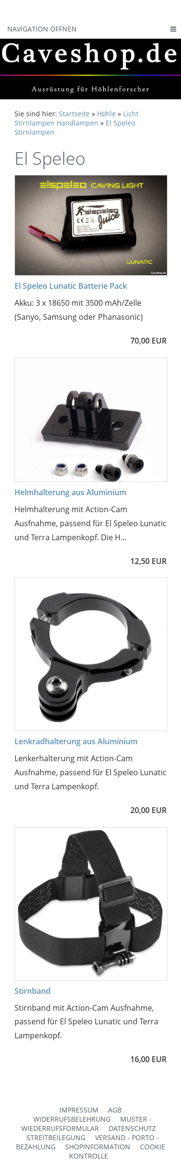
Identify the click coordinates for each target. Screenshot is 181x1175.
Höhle (106, 113)
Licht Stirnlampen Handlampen (76, 118)
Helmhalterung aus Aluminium (70, 492)
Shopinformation (97, 1146)
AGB (115, 1109)
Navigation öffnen (42, 28)
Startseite (74, 113)
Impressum (78, 1109)
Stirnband (32, 991)
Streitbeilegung (56, 1137)
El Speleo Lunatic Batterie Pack (70, 286)
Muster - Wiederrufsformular (86, 1123)
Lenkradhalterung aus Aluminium (76, 741)
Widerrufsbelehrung (72, 1119)
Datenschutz (132, 1128)
